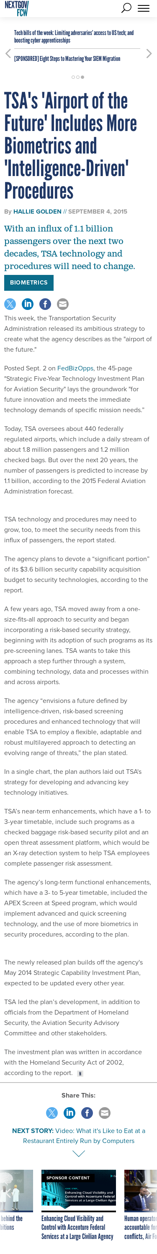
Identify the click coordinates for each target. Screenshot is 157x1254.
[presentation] (8, 1205)
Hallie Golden (37, 211)
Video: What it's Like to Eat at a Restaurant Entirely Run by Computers (84, 1136)
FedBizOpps (75, 368)
